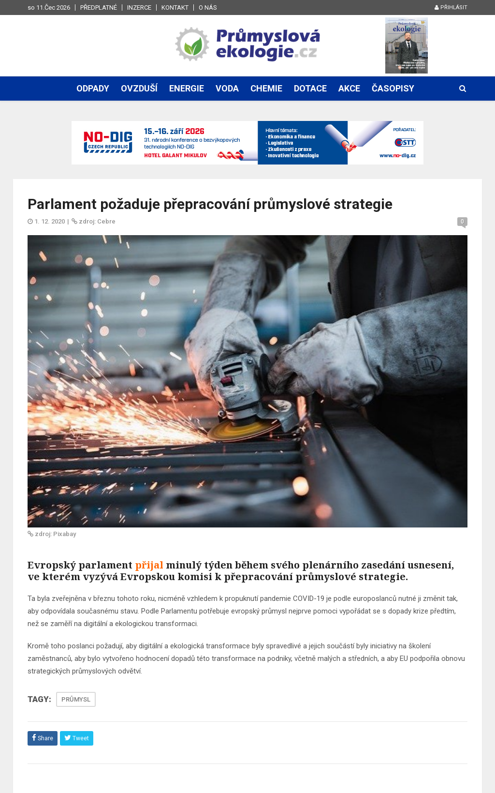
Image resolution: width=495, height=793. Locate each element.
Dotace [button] (310, 88)
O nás (208, 7)
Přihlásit (451, 7)
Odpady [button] (92, 88)
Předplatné (98, 7)
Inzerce (139, 7)
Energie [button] (186, 88)
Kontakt (175, 7)
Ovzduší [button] (139, 88)
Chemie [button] (266, 88)
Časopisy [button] (393, 88)
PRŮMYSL (75, 699)
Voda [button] (227, 88)
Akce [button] (349, 88)
